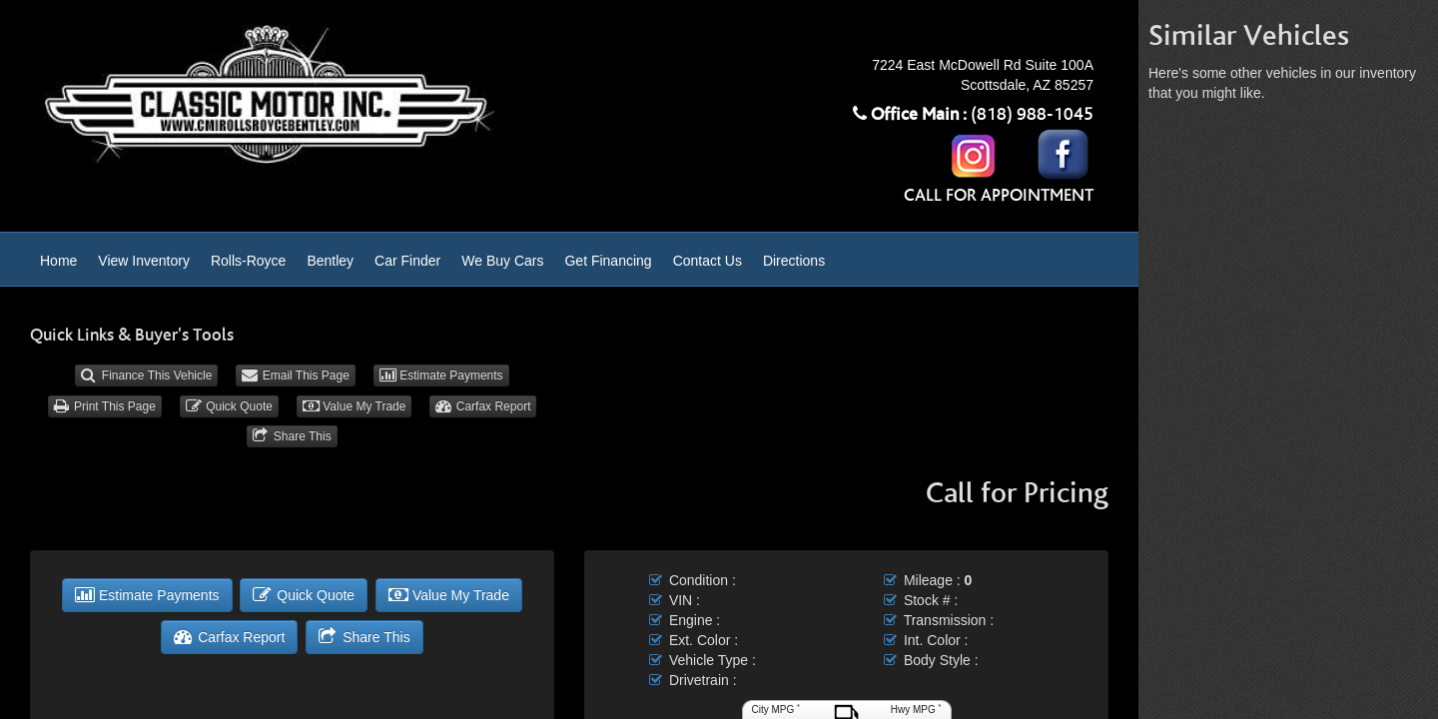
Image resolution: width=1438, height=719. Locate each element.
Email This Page (296, 375)
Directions (794, 261)
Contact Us (707, 261)
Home (58, 261)
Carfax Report (482, 406)
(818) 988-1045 (1032, 115)
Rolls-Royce (248, 261)
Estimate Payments (441, 375)
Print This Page (105, 406)
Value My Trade (354, 406)
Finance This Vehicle (146, 375)
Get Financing (607, 261)
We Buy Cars (502, 261)
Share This (292, 436)
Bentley (330, 261)
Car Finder (407, 261)
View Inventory (144, 261)
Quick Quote (229, 406)
